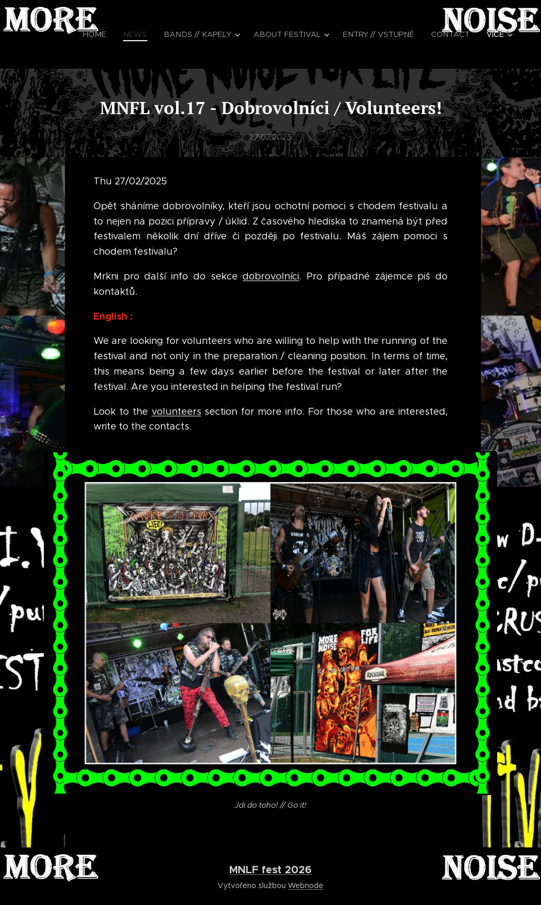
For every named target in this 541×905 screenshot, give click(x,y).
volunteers (176, 411)
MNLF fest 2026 (270, 869)
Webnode (305, 885)
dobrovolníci (270, 276)
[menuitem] (117, 34)
